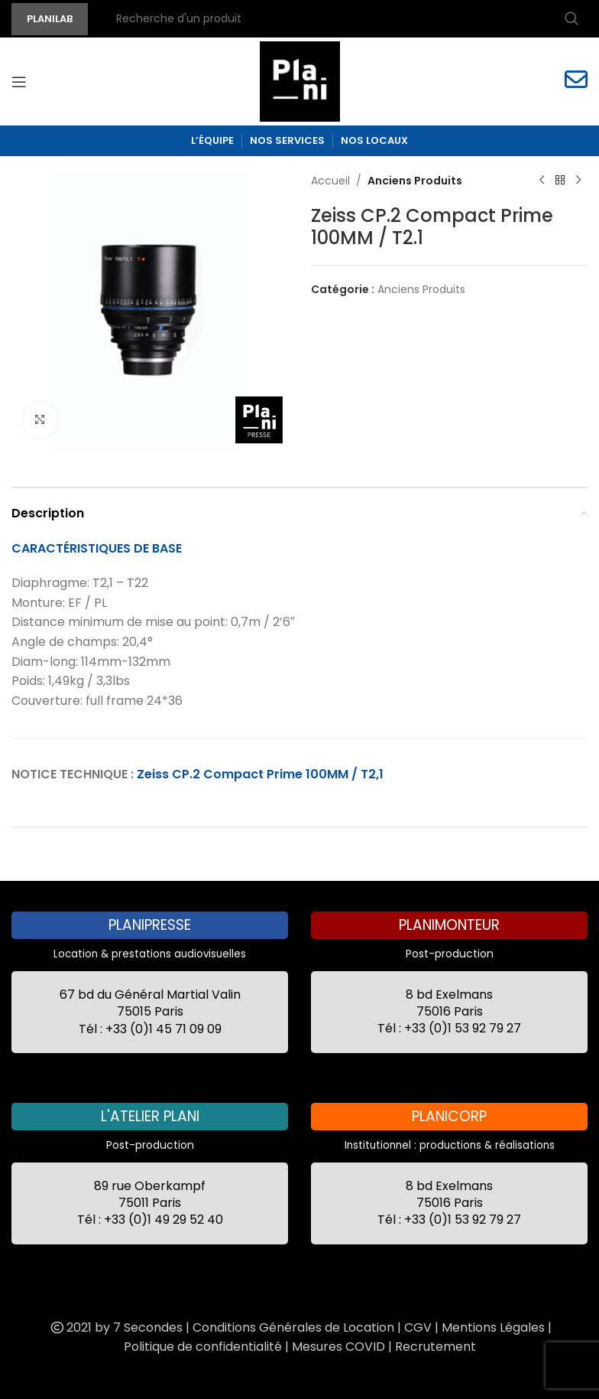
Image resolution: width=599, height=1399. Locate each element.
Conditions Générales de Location (293, 1327)
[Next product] (578, 180)
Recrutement (435, 1346)
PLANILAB (50, 18)
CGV (418, 1327)
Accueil (330, 180)
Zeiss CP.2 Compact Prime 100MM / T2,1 (260, 774)
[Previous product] (542, 180)
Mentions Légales (493, 1327)
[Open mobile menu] (19, 82)
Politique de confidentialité (203, 1346)
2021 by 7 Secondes (115, 1327)
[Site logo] (300, 80)
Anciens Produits (414, 180)
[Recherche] (345, 19)
